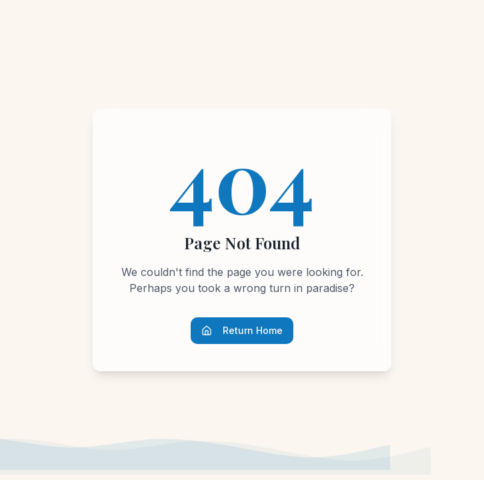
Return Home (242, 330)
